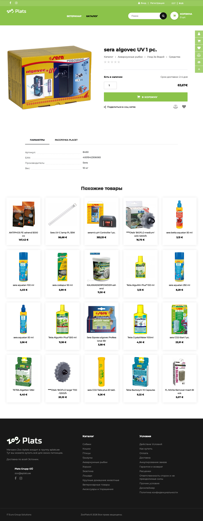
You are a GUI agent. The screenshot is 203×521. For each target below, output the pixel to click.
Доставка (144, 457)
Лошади (87, 475)
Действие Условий (150, 444)
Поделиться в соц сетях (121, 107)
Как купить (145, 448)
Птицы (87, 453)
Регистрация (157, 3)
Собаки (87, 444)
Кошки (87, 448)
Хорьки (87, 466)
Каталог (92, 16)
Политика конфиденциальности (158, 492)
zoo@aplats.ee (23, 473)
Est (174, 3)
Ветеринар (74, 16)
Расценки (145, 471)
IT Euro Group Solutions (19, 514)
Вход (142, 3)
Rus (181, 3)
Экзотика (88, 471)
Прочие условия (149, 483)
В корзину (147, 97)
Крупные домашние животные (101, 480)
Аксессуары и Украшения (98, 489)
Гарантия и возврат (151, 466)
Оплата (143, 453)
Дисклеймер (147, 487)
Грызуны (87, 457)
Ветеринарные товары (96, 484)
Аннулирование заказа (153, 462)
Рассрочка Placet (66, 140)
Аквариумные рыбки (95, 462)
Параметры (37, 140)
